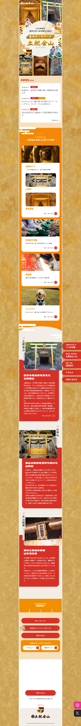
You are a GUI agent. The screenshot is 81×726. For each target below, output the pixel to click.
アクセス (69, 372)
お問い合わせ (71, 379)
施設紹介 (69, 364)
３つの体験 (71, 346)
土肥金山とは (71, 355)
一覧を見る (55, 120)
